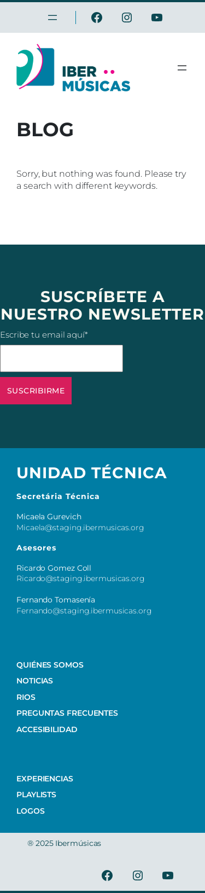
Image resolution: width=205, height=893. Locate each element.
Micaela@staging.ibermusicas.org (80, 527)
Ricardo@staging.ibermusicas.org (80, 578)
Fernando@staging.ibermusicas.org (84, 611)
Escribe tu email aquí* (61, 350)
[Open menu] (182, 67)
